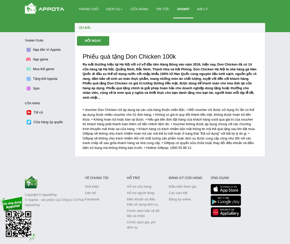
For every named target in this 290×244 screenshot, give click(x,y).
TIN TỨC (162, 9)
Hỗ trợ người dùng (140, 193)
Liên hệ (90, 193)
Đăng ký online (180, 199)
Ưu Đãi (84, 28)
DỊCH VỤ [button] (114, 9)
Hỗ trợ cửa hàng (139, 186)
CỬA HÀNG (139, 9)
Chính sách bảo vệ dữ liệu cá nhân (143, 213)
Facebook (92, 199)
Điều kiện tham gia (182, 186)
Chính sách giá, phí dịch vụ (141, 224)
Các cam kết (178, 193)
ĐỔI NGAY (93, 41)
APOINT (183, 9)
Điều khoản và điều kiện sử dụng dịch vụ (142, 201)
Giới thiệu (92, 186)
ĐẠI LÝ (202, 9)
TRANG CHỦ (89, 9)
